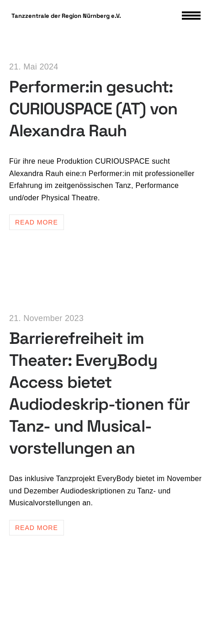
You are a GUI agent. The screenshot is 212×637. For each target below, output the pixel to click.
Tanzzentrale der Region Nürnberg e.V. (66, 16)
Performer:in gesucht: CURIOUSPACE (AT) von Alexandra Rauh (93, 108)
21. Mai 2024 (33, 66)
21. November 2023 (46, 318)
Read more (36, 222)
